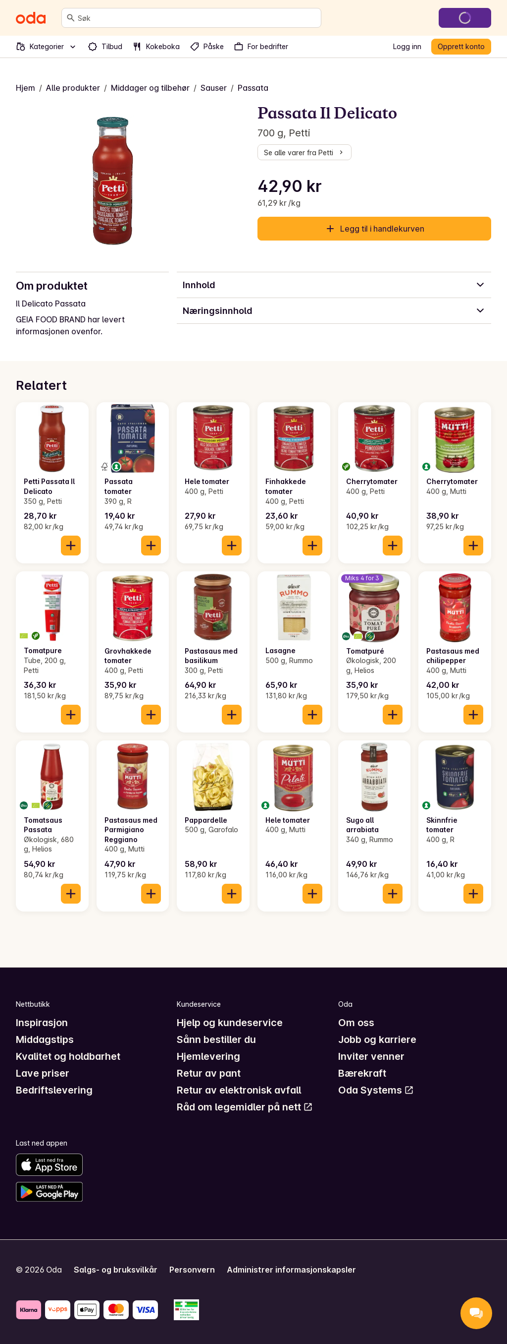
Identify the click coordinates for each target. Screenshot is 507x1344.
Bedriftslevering (54, 1090)
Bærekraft (362, 1073)
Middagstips (45, 1039)
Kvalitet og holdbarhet (68, 1056)
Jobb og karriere (377, 1039)
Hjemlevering (208, 1056)
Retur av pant (209, 1073)
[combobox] (197, 17)
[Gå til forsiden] (31, 18)
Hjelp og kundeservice (230, 1023)
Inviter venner (371, 1056)
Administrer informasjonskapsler (291, 1270)
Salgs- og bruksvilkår (115, 1270)
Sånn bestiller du (216, 1039)
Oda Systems (376, 1090)
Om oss (356, 1023)
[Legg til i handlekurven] (71, 545)
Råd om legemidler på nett (245, 1107)
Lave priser (42, 1073)
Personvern (192, 1270)
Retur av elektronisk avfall (239, 1090)
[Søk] (71, 18)
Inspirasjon (42, 1023)
